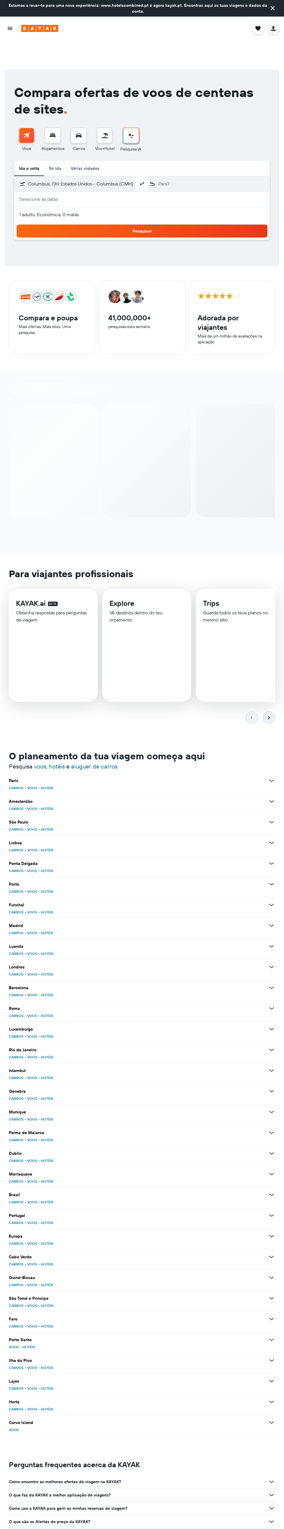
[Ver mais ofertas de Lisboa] (271, 813)
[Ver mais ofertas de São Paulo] (271, 792)
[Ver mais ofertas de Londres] (271, 937)
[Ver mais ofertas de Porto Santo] (271, 1310)
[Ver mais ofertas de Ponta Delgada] (271, 834)
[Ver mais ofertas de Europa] (271, 1206)
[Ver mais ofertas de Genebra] (271, 1061)
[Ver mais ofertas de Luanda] (271, 917)
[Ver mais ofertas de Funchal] (271, 875)
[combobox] (99, 154)
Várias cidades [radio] (85, 138)
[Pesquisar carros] (78, 106)
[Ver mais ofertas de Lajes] (271, 1351)
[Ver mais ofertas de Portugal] (271, 1186)
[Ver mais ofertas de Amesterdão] (271, 772)
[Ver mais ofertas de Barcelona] (271, 958)
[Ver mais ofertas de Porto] (271, 854)
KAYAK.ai (31, 574)
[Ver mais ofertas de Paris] (271, 751)
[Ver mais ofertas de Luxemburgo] (271, 999)
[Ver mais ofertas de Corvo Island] (271, 1393)
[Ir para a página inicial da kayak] (39, 28)
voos (40, 737)
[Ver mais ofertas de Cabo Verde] (271, 1227)
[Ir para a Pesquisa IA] (131, 106)
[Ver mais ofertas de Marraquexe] (271, 1144)
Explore (121, 574)
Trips (211, 575)
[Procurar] (52, 106)
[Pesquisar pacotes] (104, 106)
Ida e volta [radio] (29, 138)
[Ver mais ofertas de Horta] (271, 1372)
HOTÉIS (47, 758)
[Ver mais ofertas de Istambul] (271, 1041)
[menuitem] (26, 110)
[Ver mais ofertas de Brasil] (271, 1165)
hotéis (57, 737)
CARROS (16, 758)
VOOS (32, 758)
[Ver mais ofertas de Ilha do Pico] (271, 1331)
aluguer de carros (94, 737)
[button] (273, 8)
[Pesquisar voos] (26, 106)
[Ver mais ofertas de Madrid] (271, 896)
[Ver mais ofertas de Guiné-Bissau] (271, 1248)
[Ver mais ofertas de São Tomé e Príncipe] (271, 1269)
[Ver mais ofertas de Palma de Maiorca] (271, 1103)
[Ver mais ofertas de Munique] (271, 1082)
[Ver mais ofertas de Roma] (271, 979)
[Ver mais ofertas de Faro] (271, 1289)
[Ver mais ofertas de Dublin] (271, 1124)
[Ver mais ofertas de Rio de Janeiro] (271, 1020)
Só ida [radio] (55, 138)
